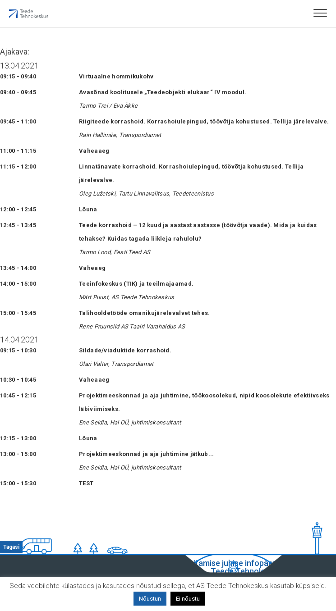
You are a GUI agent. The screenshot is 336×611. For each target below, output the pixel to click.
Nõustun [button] (150, 598)
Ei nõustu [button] (188, 598)
